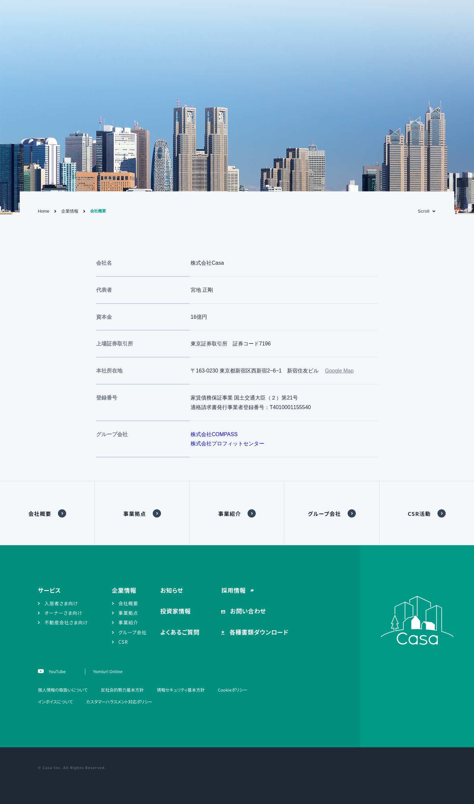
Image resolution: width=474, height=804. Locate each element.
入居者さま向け (61, 603)
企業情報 (69, 211)
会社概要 (39, 514)
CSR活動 (419, 514)
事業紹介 (229, 514)
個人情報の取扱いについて (63, 690)
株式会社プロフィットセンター (227, 443)
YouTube (57, 671)
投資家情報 (175, 611)
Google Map (339, 370)
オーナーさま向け (63, 613)
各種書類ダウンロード (258, 632)
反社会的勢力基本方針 (122, 690)
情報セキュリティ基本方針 (180, 690)
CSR (123, 642)
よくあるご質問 (179, 632)
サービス (49, 590)
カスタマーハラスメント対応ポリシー (119, 702)
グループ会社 (324, 514)
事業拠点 (134, 514)
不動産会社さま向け (66, 622)
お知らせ (171, 590)
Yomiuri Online (107, 671)
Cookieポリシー (233, 690)
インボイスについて (55, 702)
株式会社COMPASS (214, 434)
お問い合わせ (247, 611)
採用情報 (234, 590)
